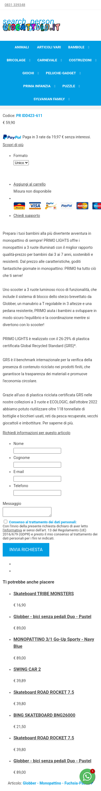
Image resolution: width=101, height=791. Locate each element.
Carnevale (47, 60)
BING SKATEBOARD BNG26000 (44, 716)
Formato (20, 155)
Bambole (76, 47)
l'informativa (12, 532)
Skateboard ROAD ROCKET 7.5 (43, 693)
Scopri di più (13, 145)
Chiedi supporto (26, 215)
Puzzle (68, 86)
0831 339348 (15, 5)
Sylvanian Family (49, 99)
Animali (22, 47)
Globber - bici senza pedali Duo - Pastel (52, 618)
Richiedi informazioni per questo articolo (36, 433)
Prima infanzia (36, 86)
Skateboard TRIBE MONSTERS (43, 595)
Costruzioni (80, 60)
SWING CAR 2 (27, 670)
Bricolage (16, 60)
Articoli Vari (49, 47)
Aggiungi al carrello (29, 184)
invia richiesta (26, 551)
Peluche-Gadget (61, 73)
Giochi (28, 73)
